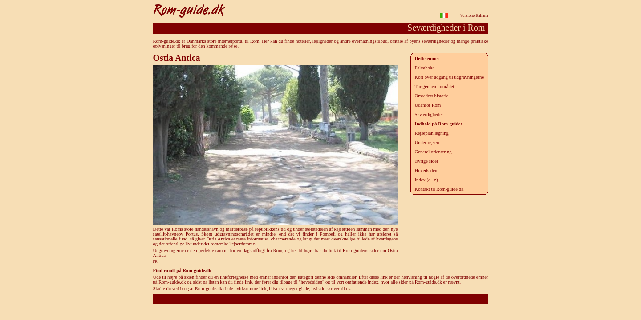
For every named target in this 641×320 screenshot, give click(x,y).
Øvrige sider (426, 161)
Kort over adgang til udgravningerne (449, 77)
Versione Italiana (474, 15)
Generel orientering (433, 151)
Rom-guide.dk (320, 298)
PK (155, 262)
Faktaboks (424, 67)
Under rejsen (427, 142)
